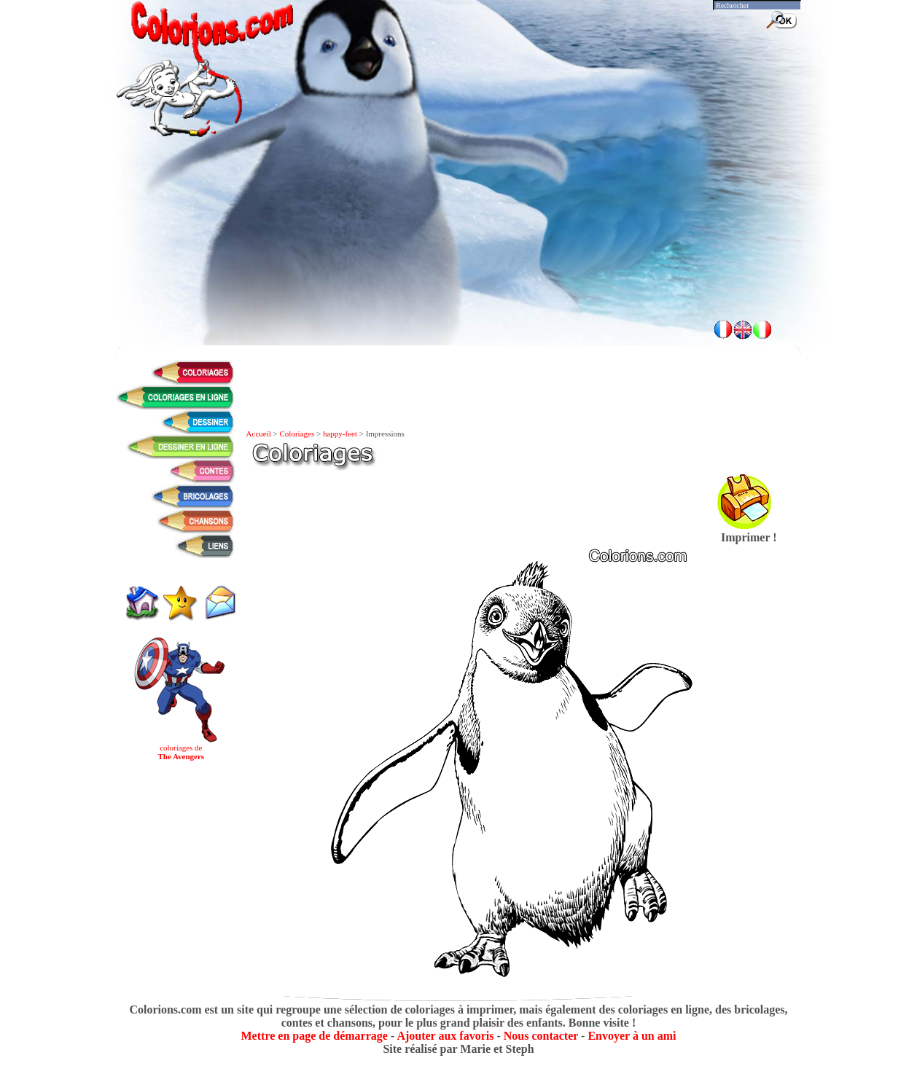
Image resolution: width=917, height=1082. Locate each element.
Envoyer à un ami (632, 1036)
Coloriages (297, 433)
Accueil (258, 433)
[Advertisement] (458, 269)
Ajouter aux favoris (445, 1036)
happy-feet (340, 433)
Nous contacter (541, 1036)
